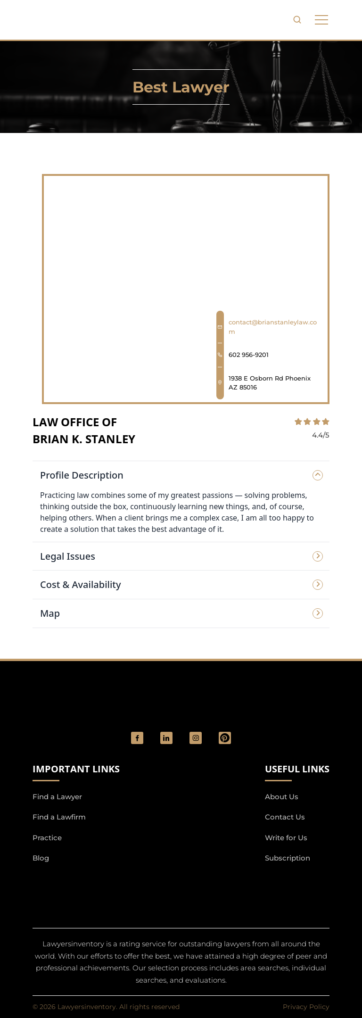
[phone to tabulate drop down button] (321, 20)
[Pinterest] (225, 738)
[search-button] (297, 20)
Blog (41, 857)
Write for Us (286, 837)
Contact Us (285, 816)
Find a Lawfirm (59, 816)
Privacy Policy (306, 1006)
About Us (281, 796)
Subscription (287, 857)
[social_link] (137, 738)
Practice (47, 837)
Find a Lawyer (57, 796)
